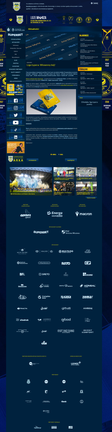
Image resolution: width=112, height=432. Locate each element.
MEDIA (15, 78)
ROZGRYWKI (15, 66)
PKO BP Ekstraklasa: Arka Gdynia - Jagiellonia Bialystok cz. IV (85, 193)
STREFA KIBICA (16, 75)
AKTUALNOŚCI (16, 42)
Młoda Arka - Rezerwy (15, 48)
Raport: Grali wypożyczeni (86, 40)
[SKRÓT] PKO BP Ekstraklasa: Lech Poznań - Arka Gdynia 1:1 (89, 57)
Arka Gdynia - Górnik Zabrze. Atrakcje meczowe (87, 51)
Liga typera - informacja (86, 74)
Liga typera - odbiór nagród (87, 78)
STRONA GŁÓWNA (16, 39)
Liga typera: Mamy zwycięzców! (88, 92)
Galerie (16, 51)
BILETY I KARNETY (15, 72)
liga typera (94, 102)
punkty (89, 104)
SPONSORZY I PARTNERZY (15, 69)
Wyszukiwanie (15, 57)
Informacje (16, 45)
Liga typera (83, 83)
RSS (16, 54)
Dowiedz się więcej (31, 6)
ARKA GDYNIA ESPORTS (16, 81)
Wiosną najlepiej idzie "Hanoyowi (34, 78)
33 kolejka (85, 102)
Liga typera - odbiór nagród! (87, 88)
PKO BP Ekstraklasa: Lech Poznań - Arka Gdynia (23, 194)
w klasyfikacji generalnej (67, 85)
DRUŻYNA (15, 63)
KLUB (15, 60)
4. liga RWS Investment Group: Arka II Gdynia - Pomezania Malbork (64, 179)
